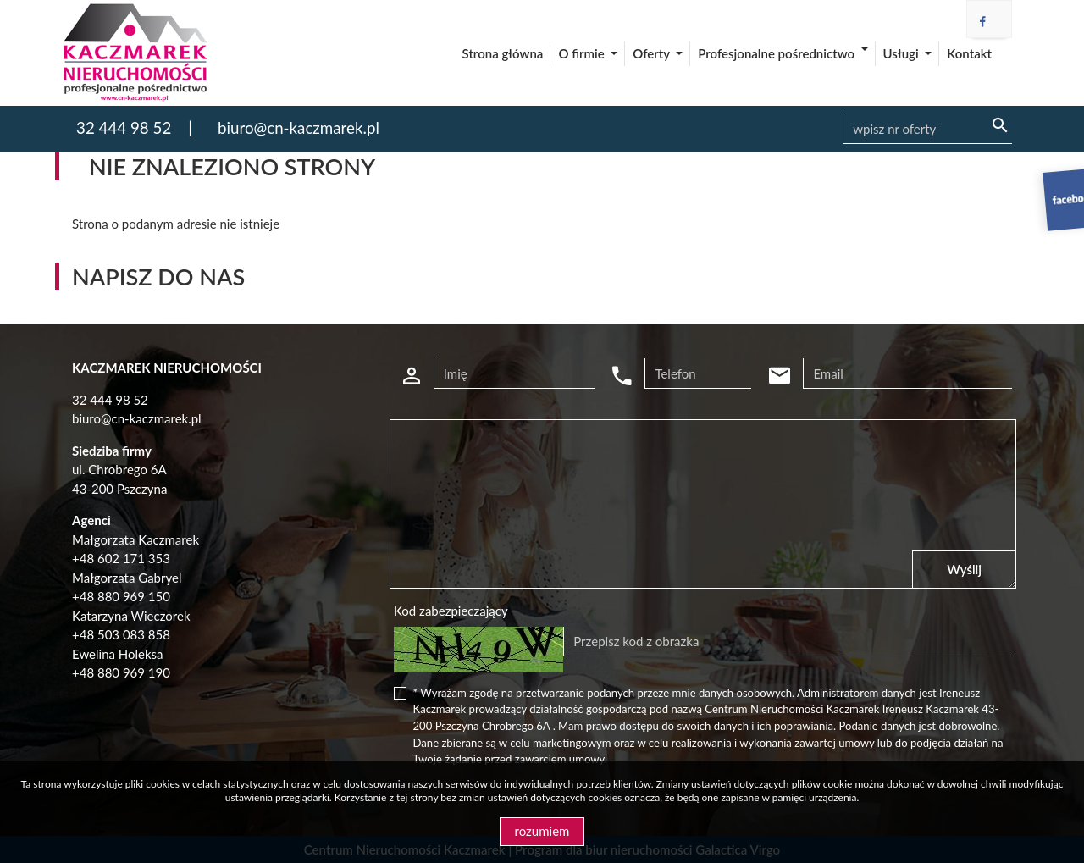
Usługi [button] (902, 53)
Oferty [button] (652, 53)
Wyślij (964, 569)
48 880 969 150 (125, 596)
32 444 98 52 (123, 127)
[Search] (927, 129)
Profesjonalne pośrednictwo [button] (777, 53)
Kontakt (969, 53)
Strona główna (503, 53)
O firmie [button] (582, 53)
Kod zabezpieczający (451, 610)
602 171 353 (133, 558)
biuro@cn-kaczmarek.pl (298, 127)
